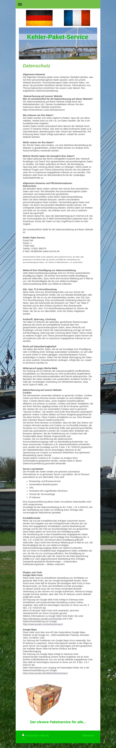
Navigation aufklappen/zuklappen (58, 4)
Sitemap (44, 735)
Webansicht (88, 735)
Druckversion (30, 735)
